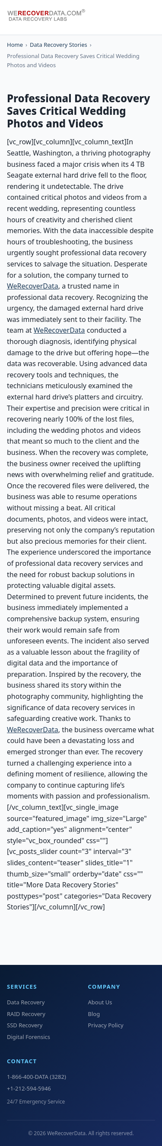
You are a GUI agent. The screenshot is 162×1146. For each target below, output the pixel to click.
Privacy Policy (106, 1025)
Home (15, 45)
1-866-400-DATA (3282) (36, 1077)
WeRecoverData (32, 286)
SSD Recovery (24, 1025)
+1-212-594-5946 (29, 1088)
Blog (94, 1014)
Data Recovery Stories (58, 45)
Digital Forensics (28, 1037)
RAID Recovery (26, 1014)
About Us (100, 1002)
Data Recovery (25, 1002)
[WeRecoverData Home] (50, 17)
